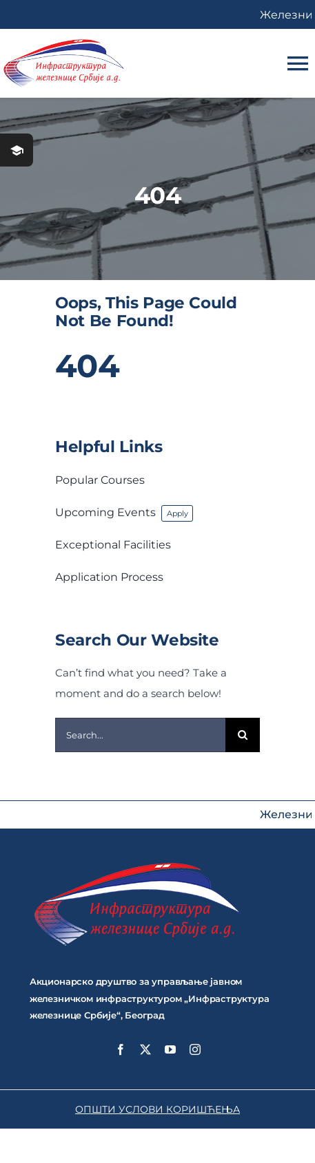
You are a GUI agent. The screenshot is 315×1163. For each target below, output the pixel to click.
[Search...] (140, 735)
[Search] (242, 735)
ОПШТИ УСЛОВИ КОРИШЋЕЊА (157, 1109)
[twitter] (145, 1049)
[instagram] (195, 1049)
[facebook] (120, 1049)
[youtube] (170, 1049)
